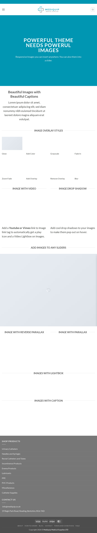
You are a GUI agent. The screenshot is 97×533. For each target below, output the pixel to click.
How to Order (31, 526)
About (20, 526)
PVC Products (8, 483)
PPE (4, 478)
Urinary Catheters (10, 449)
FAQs (78, 526)
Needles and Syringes (11, 454)
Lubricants (6, 473)
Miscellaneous (8, 488)
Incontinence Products (12, 463)
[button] (3, 9)
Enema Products (9, 468)
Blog (41, 526)
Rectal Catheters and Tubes (14, 458)
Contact (49, 526)
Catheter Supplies (9, 492)
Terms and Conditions (64, 526)
